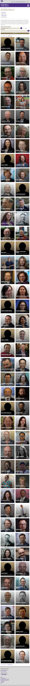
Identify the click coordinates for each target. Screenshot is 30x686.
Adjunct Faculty (3, 11)
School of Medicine (3, 669)
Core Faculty (3, 10)
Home (1, 675)
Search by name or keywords (6, 25)
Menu (28, 2)
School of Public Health (4, 668)
